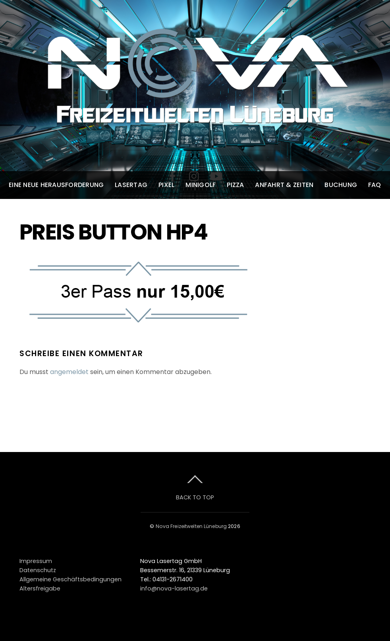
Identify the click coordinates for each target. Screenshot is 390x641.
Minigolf (200, 184)
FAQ (374, 184)
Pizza (235, 184)
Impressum (35, 561)
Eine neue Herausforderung (56, 184)
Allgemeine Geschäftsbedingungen (70, 579)
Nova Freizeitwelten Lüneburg (191, 526)
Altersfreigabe (39, 588)
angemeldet (69, 371)
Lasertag (131, 184)
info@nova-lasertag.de (174, 588)
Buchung (340, 184)
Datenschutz (37, 570)
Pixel (166, 184)
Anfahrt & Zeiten (284, 184)
